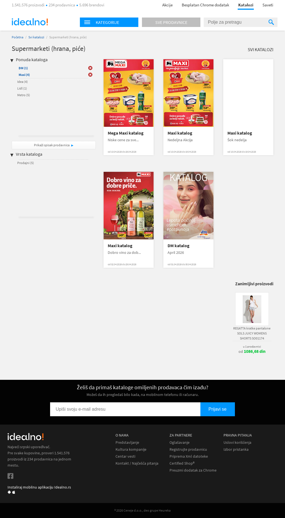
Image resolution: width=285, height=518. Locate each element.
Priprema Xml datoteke (188, 456)
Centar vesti (125, 456)
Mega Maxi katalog (126, 133)
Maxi (24, 75)
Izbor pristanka (236, 449)
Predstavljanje (127, 442)
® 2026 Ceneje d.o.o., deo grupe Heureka (142, 510)
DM (23, 68)
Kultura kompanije (131, 449)
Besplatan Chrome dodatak (205, 5)
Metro (23, 95)
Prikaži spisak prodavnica (52, 145)
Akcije (167, 5)
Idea (22, 82)
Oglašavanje (179, 442)
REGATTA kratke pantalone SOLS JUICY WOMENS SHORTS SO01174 (252, 333)
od (252, 351)
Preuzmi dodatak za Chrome (193, 470)
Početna (17, 37)
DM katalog (179, 245)
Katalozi (245, 5)
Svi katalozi (36, 37)
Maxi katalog (180, 133)
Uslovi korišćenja (237, 442)
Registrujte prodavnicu (188, 449)
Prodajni (25, 163)
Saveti (267, 5)
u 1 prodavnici (252, 346)
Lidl (22, 88)
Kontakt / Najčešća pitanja (137, 463)
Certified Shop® (182, 463)
